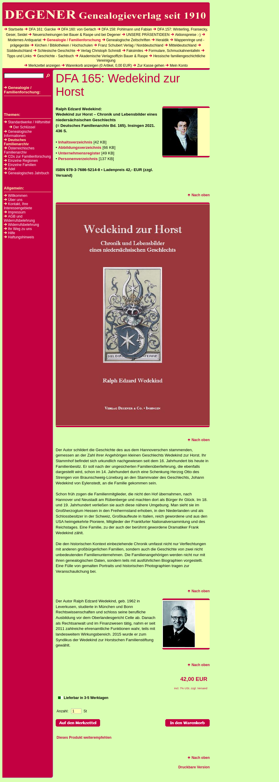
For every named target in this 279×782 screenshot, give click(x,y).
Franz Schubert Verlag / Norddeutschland (130, 45)
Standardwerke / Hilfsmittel (27, 122)
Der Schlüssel (22, 127)
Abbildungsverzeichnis (79, 147)
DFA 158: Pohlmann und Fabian (127, 29)
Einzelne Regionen (21, 161)
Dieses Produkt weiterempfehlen (84, 737)
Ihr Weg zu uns (20, 229)
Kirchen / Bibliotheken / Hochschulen (63, 45)
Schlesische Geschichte (56, 51)
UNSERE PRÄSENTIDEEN (148, 35)
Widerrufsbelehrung (23, 225)
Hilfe (11, 233)
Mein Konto (179, 65)
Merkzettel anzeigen (44, 65)
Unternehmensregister (79, 153)
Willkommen (17, 196)
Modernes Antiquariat (24, 40)
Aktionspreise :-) (188, 35)
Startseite (15, 29)
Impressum (16, 212)
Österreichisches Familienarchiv (19, 150)
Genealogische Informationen (18, 134)
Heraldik (162, 40)
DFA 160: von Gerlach (78, 29)
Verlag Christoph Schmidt (101, 51)
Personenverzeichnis (77, 159)
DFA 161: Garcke (42, 29)
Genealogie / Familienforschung (74, 40)
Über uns (15, 200)
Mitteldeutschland (182, 45)
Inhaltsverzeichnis (75, 142)
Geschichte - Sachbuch (55, 56)
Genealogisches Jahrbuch (26, 173)
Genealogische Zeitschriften (128, 40)
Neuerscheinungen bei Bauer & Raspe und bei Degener (77, 35)
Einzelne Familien (20, 165)
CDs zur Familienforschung (27, 156)
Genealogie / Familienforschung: (22, 89)
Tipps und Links (19, 56)
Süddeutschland (19, 51)
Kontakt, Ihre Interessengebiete (18, 206)
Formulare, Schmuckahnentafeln (174, 51)
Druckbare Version (194, 767)
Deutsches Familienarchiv (16, 142)
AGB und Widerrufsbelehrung (19, 218)
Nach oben (198, 195)
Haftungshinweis (21, 237)
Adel (9, 169)
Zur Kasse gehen (150, 65)
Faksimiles (134, 51)
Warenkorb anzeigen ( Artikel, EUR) (99, 65)
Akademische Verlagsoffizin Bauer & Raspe (113, 56)
